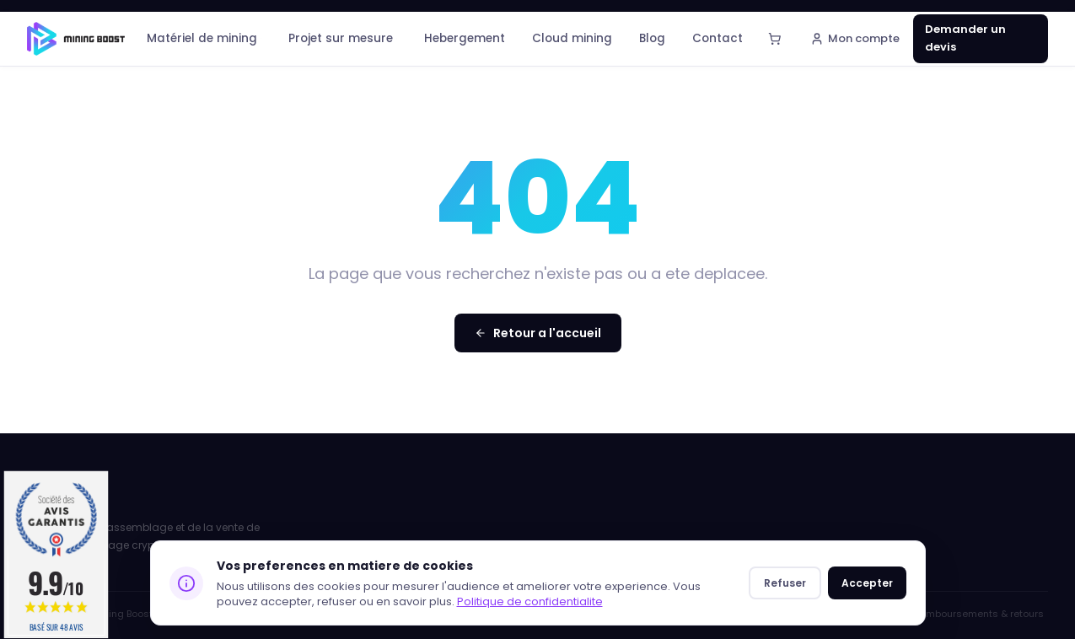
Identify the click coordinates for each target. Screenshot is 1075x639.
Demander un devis (965, 38)
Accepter (867, 583)
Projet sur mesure (342, 38)
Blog (652, 38)
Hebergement (464, 38)
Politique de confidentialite (530, 601)
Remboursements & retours (979, 613)
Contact (717, 38)
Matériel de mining (204, 38)
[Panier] (774, 38)
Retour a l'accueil (538, 333)
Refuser (785, 583)
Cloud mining (572, 38)
